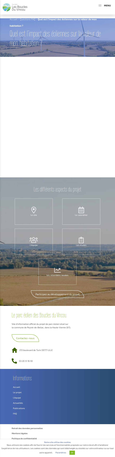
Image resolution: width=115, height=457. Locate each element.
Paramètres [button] (61, 452)
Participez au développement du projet (57, 294)
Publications (19, 408)
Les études (81, 245)
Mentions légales (20, 433)
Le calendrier (81, 215)
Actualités (18, 403)
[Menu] (104, 5)
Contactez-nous (25, 338)
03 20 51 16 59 (26, 361)
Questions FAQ (27, 19)
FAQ (15, 413)
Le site (34, 215)
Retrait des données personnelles (27, 428)
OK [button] (72, 453)
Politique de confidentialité (24, 438)
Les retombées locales (57, 275)
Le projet (17, 392)
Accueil (13, 19)
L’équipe (34, 245)
